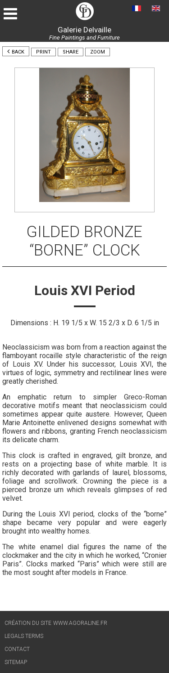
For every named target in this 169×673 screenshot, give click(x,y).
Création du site (28, 623)
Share (70, 52)
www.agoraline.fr (80, 623)
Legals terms (24, 636)
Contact (17, 649)
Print (43, 52)
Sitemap (16, 662)
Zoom (97, 52)
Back (15, 51)
